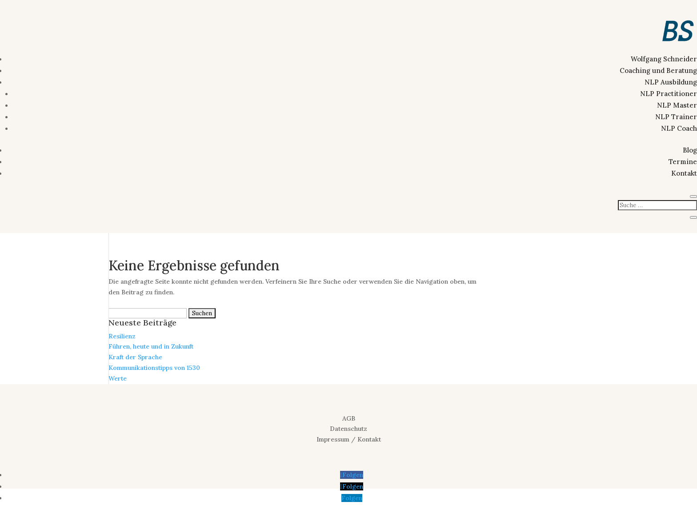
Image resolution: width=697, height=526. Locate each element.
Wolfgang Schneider (664, 59)
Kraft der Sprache (135, 357)
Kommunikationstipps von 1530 (154, 368)
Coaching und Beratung (658, 70)
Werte (117, 378)
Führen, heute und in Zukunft (150, 346)
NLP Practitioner (668, 93)
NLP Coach (679, 128)
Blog (690, 150)
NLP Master (677, 105)
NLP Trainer (676, 116)
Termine (683, 161)
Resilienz (122, 336)
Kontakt (684, 173)
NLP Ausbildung (671, 82)
